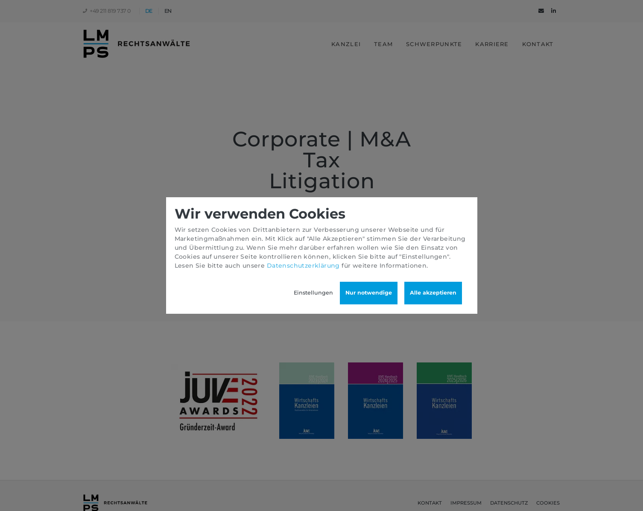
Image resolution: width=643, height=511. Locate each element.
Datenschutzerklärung (303, 265)
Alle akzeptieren (433, 292)
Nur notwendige (368, 292)
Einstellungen (313, 292)
